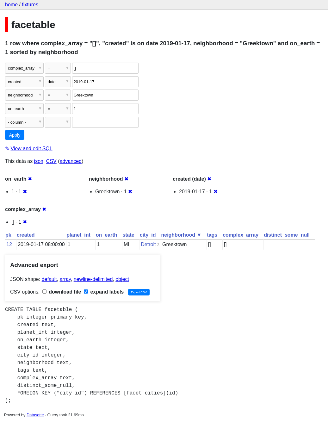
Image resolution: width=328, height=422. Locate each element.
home (11, 4)
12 (9, 244)
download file (61, 292)
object (122, 279)
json (38, 161)
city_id (148, 235)
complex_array (240, 235)
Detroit (148, 244)
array (65, 279)
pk (8, 235)
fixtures (30, 4)
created (26, 235)
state (128, 235)
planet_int (78, 235)
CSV (51, 161)
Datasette (35, 415)
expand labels (104, 292)
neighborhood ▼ (181, 235)
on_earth (106, 235)
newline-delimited (93, 279)
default (49, 279)
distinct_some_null (287, 235)
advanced (71, 161)
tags (212, 235)
